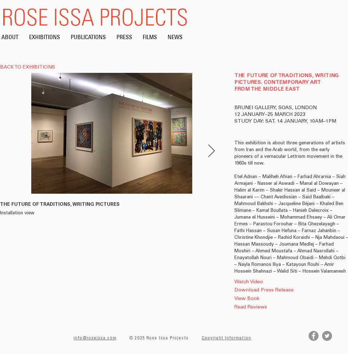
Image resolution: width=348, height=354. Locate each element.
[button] (261, 316)
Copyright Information (226, 337)
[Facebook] (314, 336)
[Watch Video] (263, 282)
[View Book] (267, 299)
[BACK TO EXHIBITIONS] (29, 68)
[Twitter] (327, 336)
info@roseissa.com (95, 337)
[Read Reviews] (261, 308)
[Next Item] (211, 151)
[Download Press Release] (264, 290)
